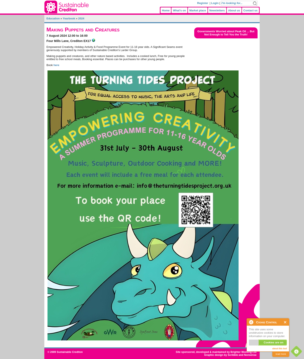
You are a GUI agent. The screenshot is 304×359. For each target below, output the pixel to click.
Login (214, 3)
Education (53, 18)
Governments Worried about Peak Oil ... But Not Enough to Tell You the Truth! (225, 33)
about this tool (279, 348)
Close (285, 322)
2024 (81, 18)
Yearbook (69, 18)
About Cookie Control (251, 322)
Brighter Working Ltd (243, 352)
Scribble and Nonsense (242, 355)
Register (202, 3)
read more (281, 354)
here (56, 65)
